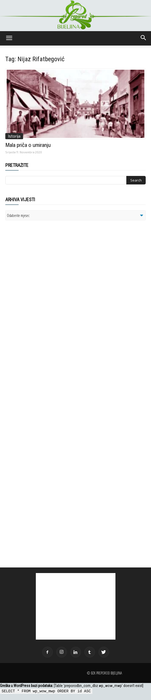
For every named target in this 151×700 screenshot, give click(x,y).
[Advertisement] (46, 293)
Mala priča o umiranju (28, 145)
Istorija (14, 136)
